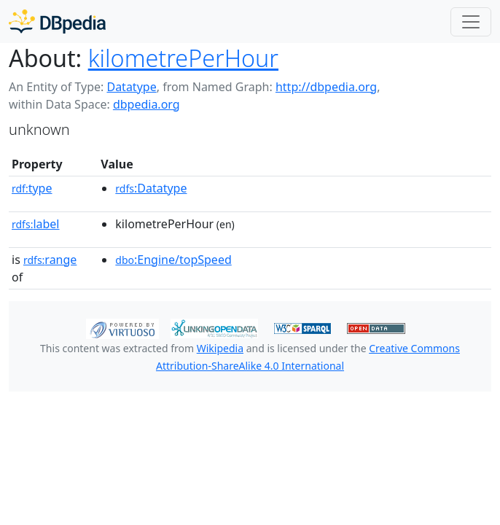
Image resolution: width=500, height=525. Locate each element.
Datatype (131, 87)
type (32, 188)
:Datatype (151, 188)
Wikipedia (220, 348)
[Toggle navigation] (470, 21)
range (50, 260)
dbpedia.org (146, 104)
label (36, 224)
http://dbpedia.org (326, 87)
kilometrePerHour (183, 58)
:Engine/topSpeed (173, 260)
